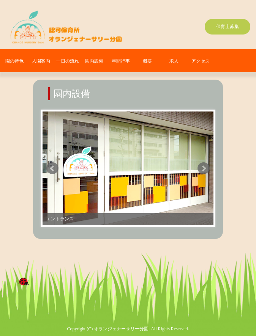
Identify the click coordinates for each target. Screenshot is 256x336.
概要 (147, 61)
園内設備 (94, 61)
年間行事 (121, 61)
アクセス (200, 61)
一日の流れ (67, 61)
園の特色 (14, 61)
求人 (174, 61)
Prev (52, 168)
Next (204, 168)
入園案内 (41, 61)
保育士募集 (227, 26)
